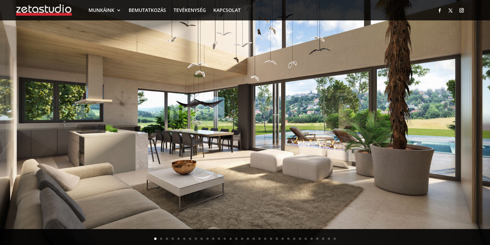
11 (213, 239)
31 (329, 239)
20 (265, 239)
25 (294, 239)
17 (248, 239)
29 (317, 239)
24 (288, 239)
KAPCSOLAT (227, 10)
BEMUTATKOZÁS (147, 10)
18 (253, 239)
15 (236, 239)
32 (334, 239)
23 (282, 239)
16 (242, 239)
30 (323, 239)
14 (230, 239)
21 (271, 239)
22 (277, 239)
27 (306, 239)
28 (311, 239)
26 (300, 239)
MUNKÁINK (101, 10)
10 (207, 239)
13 (225, 239)
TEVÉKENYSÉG (190, 10)
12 (219, 239)
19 (259, 239)
